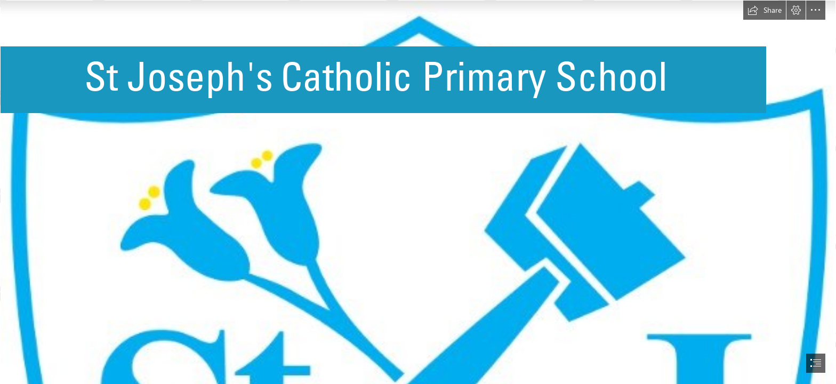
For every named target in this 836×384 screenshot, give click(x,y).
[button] (764, 10)
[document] (418, 192)
